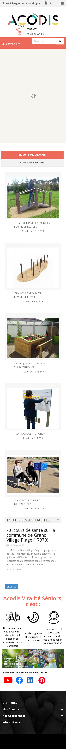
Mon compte (10, 709)
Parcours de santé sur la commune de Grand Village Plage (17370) (30, 535)
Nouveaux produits (32, 162)
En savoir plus (14, 569)
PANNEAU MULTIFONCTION (30, 433)
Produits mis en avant (32, 154)
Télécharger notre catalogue (22, 3)
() (50, 3)
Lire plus (11, 586)
